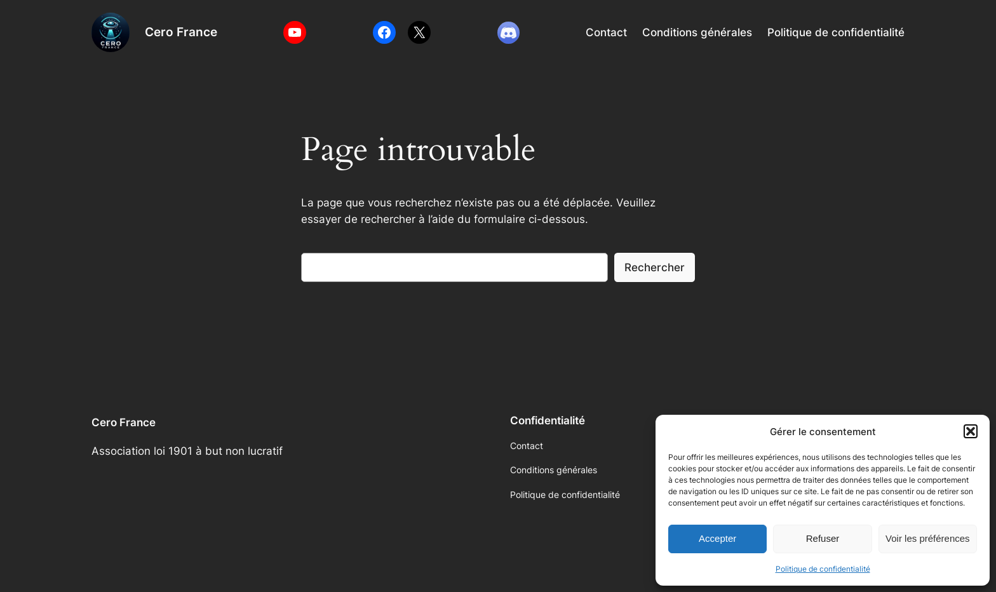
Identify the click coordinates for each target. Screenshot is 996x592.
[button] (970, 431)
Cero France (181, 31)
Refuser (823, 538)
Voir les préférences (927, 538)
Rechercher (654, 267)
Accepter (717, 538)
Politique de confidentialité (823, 569)
